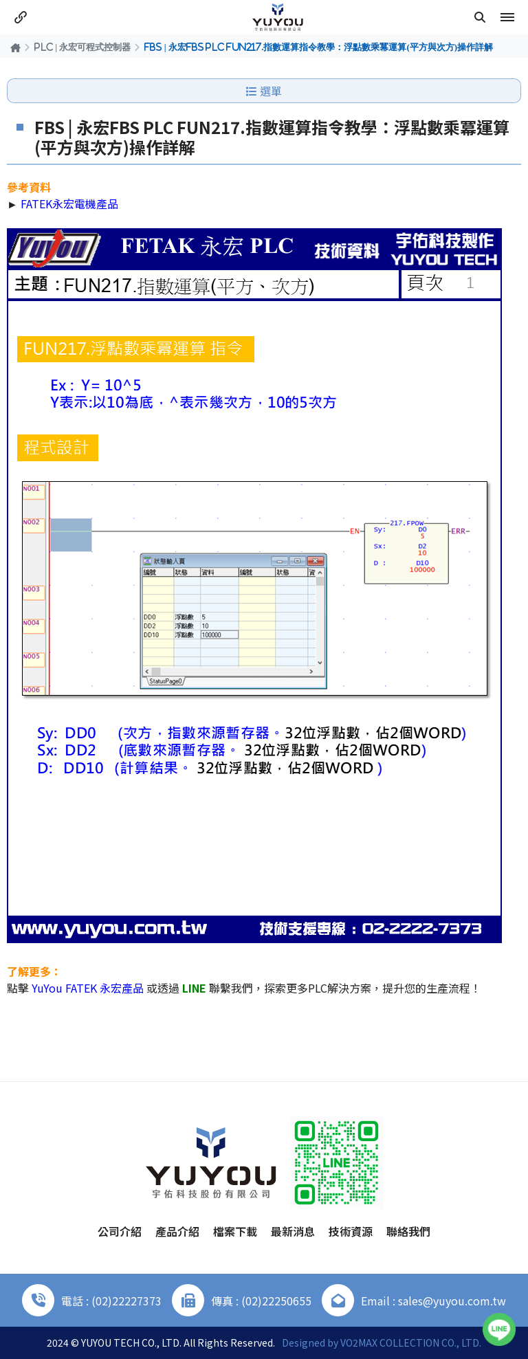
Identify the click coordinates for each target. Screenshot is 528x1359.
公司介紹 (120, 1231)
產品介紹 (177, 1231)
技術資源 (351, 1231)
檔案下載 (235, 1231)
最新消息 (293, 1231)
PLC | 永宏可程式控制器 (82, 47)
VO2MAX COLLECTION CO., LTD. (410, 1342)
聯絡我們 (408, 1231)
